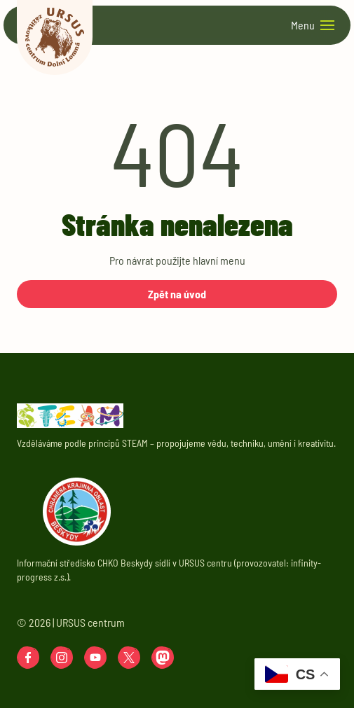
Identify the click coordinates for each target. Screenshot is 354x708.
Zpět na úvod (177, 293)
